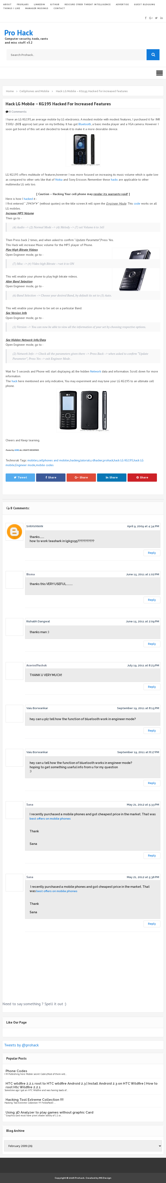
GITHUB (54, 4)
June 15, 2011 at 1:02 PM (142, 574)
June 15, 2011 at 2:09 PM (142, 621)
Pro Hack (18, 33)
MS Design (105, 1178)
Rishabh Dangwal (38, 621)
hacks (114, 179)
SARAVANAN (34, 526)
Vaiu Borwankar (37, 708)
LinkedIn (39, 4)
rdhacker (96, 460)
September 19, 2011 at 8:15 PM (138, 708)
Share (50, 477)
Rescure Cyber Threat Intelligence (88, 4)
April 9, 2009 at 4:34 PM (143, 526)
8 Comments (18, 111)
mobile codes (45, 465)
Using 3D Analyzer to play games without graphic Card (49, 1112)
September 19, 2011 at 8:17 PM (138, 752)
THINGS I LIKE (11, 8)
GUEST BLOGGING (144, 4)
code (137, 203)
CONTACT (59, 8)
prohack (108, 460)
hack (14, 381)
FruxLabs (23, 4)
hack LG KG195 (123, 460)
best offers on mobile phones (50, 818)
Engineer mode (25, 465)
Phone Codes (16, 1071)
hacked (28, 199)
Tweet (20, 477)
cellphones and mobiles (54, 460)
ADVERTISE (122, 4)
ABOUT (7, 4)
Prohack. (80, 1178)
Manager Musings (36, 8)
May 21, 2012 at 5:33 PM (143, 804)
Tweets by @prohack (21, 1045)
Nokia (58, 179)
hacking (75, 460)
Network (95, 371)
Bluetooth (84, 124)
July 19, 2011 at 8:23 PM (143, 665)
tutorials (85, 460)
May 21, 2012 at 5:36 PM (143, 877)
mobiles (32, 460)
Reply (152, 552)
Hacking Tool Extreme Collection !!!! (35, 1100)
